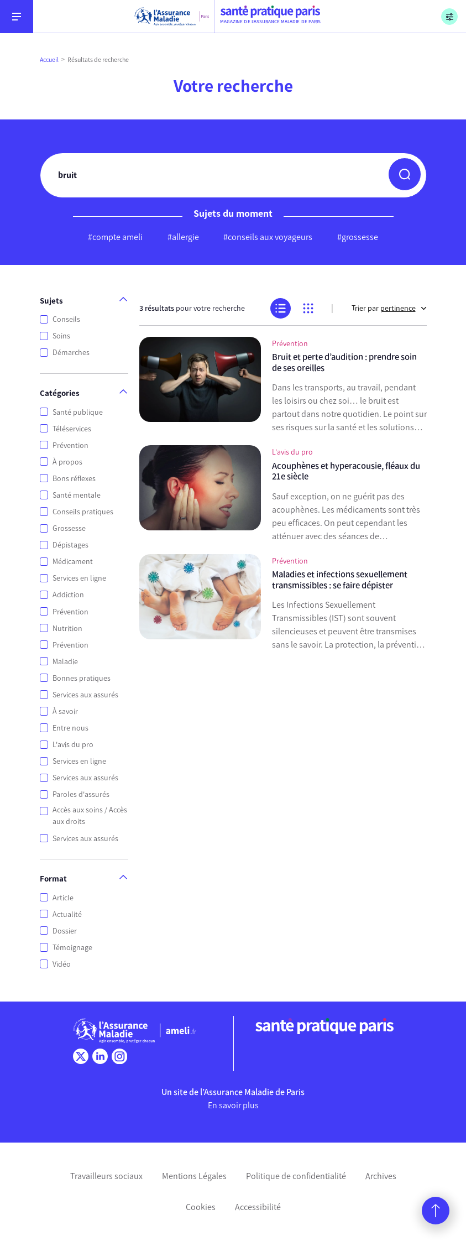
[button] (404, 174)
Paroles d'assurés (81, 794)
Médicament (73, 561)
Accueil (49, 60)
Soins (61, 336)
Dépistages (70, 545)
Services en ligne (79, 578)
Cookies (201, 1207)
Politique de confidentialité (296, 1176)
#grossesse (357, 237)
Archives (380, 1176)
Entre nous (70, 728)
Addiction (68, 594)
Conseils (66, 319)
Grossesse (69, 528)
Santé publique (78, 412)
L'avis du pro (73, 744)
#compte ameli (115, 237)
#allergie (183, 237)
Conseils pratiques (83, 512)
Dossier (65, 931)
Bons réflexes (74, 478)
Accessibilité (258, 1207)
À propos (67, 462)
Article (63, 898)
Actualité (67, 914)
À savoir (65, 711)
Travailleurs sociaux (106, 1176)
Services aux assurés (85, 695)
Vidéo (62, 964)
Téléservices (72, 429)
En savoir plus (233, 1105)
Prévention (70, 445)
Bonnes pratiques (82, 678)
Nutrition (67, 628)
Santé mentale (77, 495)
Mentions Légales (194, 1176)
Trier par (389, 308)
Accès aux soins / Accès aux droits (90, 815)
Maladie (65, 661)
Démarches (71, 352)
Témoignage (72, 947)
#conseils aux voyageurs (267, 237)
